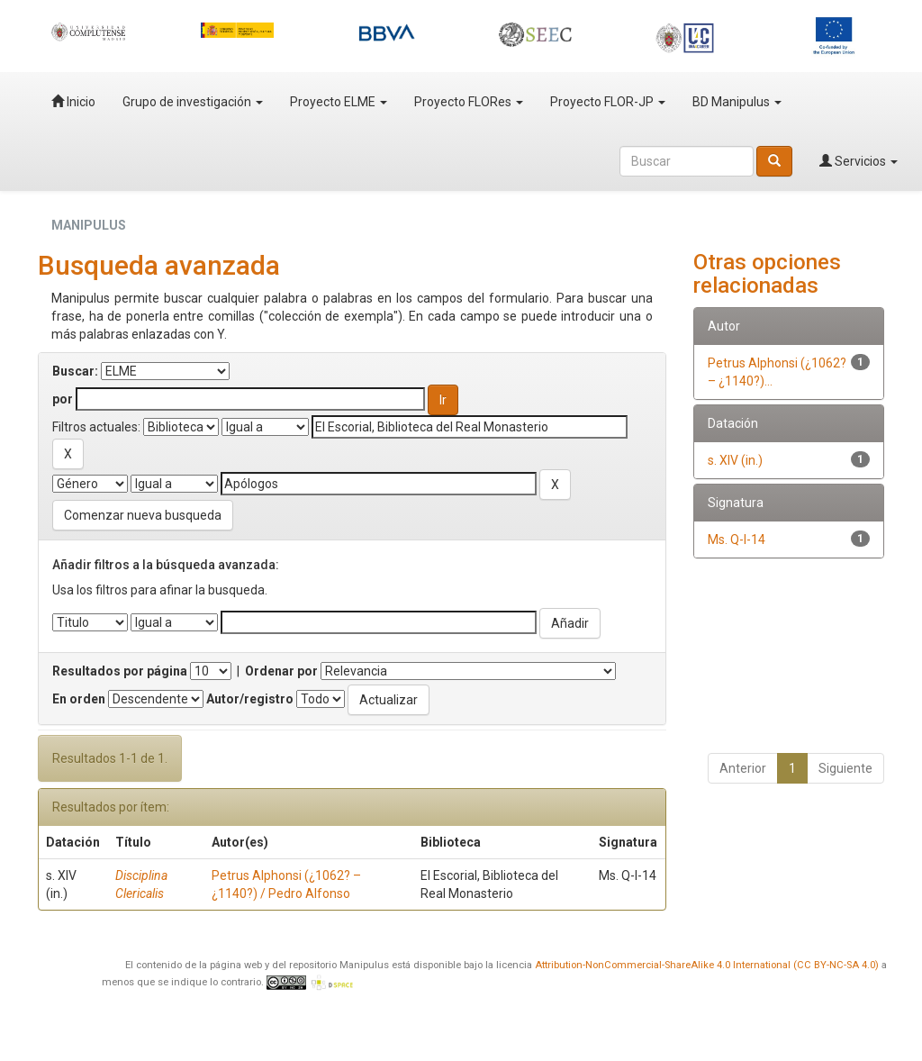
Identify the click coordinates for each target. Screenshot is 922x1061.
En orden (78, 699)
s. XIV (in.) (735, 460)
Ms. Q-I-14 (736, 539)
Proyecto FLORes (468, 102)
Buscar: (75, 371)
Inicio (73, 102)
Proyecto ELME (338, 102)
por (62, 399)
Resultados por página (119, 671)
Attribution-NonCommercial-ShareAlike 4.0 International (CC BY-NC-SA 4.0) (707, 965)
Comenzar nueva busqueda (142, 515)
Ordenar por (281, 671)
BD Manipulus (737, 102)
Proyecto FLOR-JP (607, 102)
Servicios (858, 161)
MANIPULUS (88, 225)
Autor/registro (250, 699)
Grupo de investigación (192, 102)
